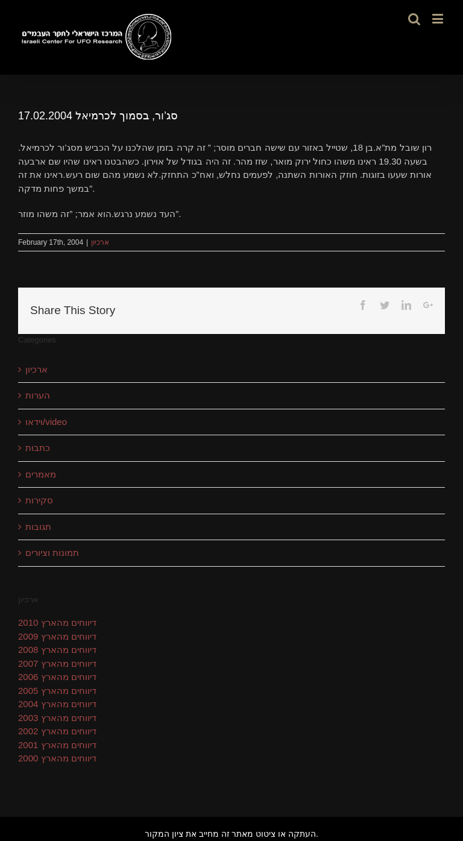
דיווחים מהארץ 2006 (57, 677)
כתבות (37, 448)
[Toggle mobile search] (414, 18)
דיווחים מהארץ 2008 (57, 649)
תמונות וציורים (52, 552)
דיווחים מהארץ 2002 (57, 731)
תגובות (38, 526)
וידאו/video (46, 422)
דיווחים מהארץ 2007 (57, 663)
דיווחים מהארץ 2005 (57, 690)
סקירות (39, 500)
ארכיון (100, 242)
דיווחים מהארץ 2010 (57, 622)
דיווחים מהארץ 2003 (57, 718)
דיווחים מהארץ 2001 (57, 745)
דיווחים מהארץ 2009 (57, 636)
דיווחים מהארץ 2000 (57, 758)
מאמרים (40, 474)
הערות (37, 395)
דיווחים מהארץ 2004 (57, 704)
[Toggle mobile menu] (438, 18)
